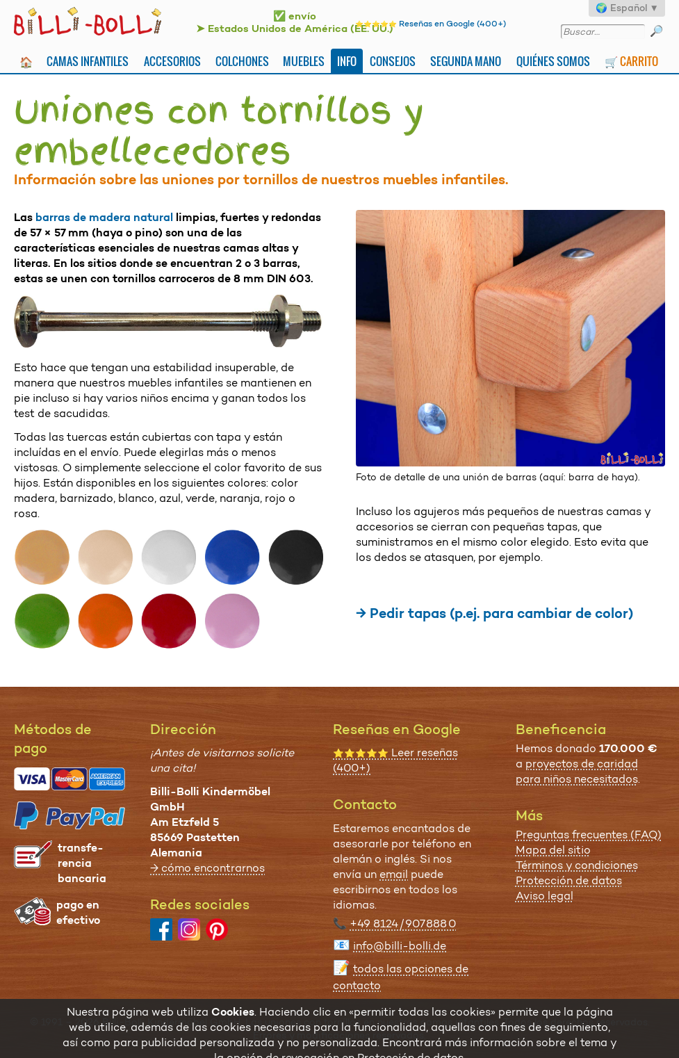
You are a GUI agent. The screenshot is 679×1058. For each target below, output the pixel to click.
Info (347, 61)
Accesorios (172, 61)
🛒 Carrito (631, 61)
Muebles (304, 61)
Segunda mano (465, 61)
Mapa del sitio (553, 849)
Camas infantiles (88, 61)
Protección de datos (569, 880)
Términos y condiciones (577, 865)
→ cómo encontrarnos (207, 867)
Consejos (393, 61)
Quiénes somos (553, 61)
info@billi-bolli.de (399, 945)
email (393, 874)
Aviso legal (544, 895)
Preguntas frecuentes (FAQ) (589, 834)
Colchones (242, 61)
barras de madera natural (104, 217)
